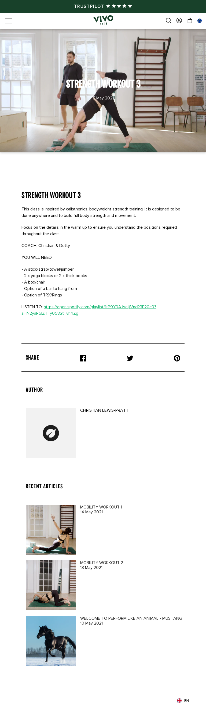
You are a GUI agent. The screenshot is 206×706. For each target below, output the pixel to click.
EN (183, 700)
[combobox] (187, 700)
